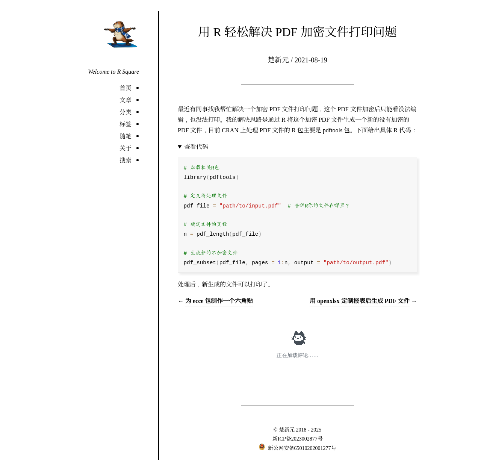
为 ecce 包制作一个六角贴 (219, 300)
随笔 (125, 136)
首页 (125, 87)
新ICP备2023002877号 (297, 438)
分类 (125, 112)
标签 (125, 124)
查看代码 (196, 146)
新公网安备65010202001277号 (301, 447)
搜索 (125, 160)
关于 (125, 148)
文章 (125, 99)
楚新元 (287, 429)
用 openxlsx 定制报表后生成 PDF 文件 (360, 300)
